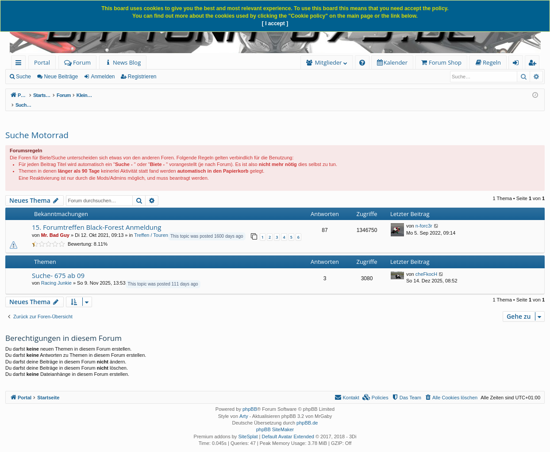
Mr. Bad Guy (55, 225)
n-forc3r (423, 216)
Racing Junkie (56, 273)
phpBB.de (307, 413)
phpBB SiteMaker (275, 420)
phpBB (249, 399)
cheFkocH (426, 264)
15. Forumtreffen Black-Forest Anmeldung (96, 217)
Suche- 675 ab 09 (58, 266)
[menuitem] (123, 63)
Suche (23, 76)
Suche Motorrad (37, 125)
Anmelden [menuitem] (518, 64)
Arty (243, 407)
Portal (42, 62)
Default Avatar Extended (288, 427)
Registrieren (142, 76)
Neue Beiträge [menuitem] (61, 76)
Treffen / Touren (151, 225)
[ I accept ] (275, 23)
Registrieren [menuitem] (534, 64)
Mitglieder (328, 62)
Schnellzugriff (20, 64)
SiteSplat (248, 427)
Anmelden (103, 76)
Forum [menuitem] (77, 62)
